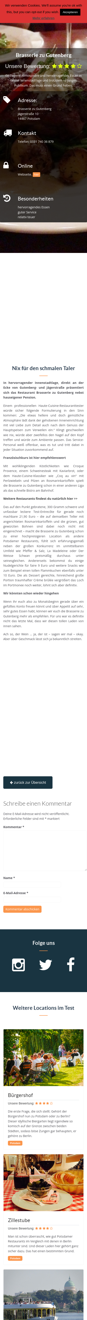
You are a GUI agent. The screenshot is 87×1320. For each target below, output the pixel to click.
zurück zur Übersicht (28, 782)
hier (36, 174)
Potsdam (15, 1143)
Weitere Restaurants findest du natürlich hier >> (40, 498)
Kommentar (13, 827)
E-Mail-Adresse (15, 893)
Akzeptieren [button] (70, 12)
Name (9, 878)
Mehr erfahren (43, 18)
